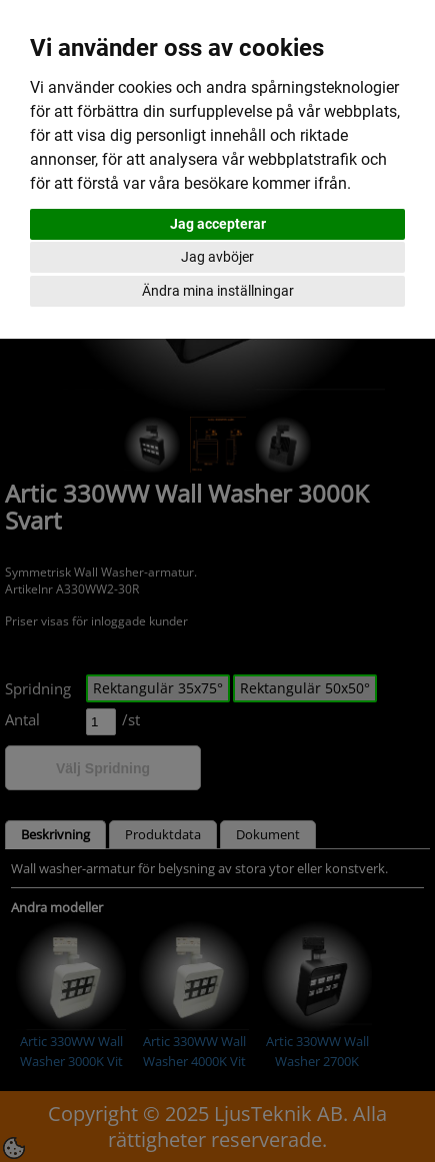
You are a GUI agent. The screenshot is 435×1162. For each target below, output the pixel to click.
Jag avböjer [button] (217, 257)
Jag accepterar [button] (218, 224)
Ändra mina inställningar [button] (218, 291)
